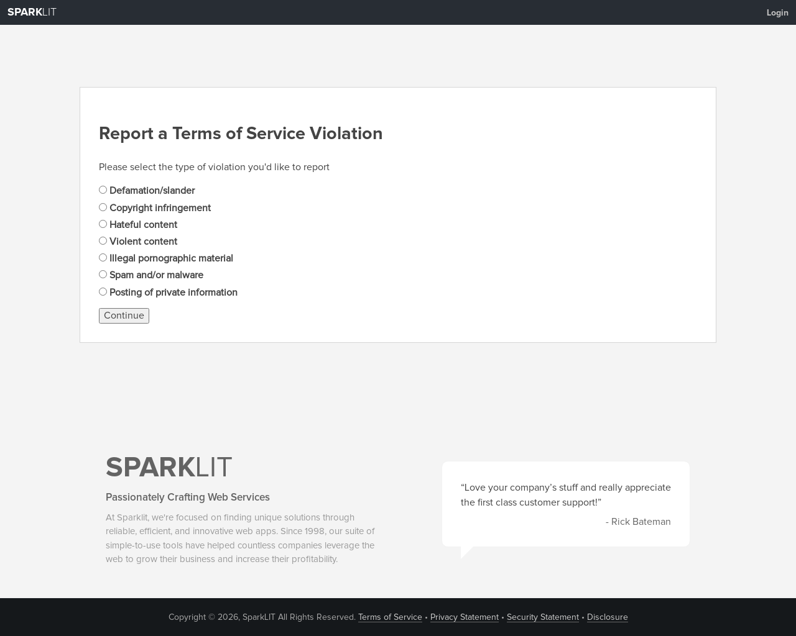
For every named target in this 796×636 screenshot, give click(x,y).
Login (778, 13)
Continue (124, 315)
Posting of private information (168, 293)
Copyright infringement (155, 208)
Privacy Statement (464, 617)
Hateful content (138, 225)
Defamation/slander (147, 191)
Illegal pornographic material (166, 258)
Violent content (138, 242)
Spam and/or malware (151, 275)
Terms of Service (390, 617)
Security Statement (543, 617)
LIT (32, 12)
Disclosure (607, 617)
